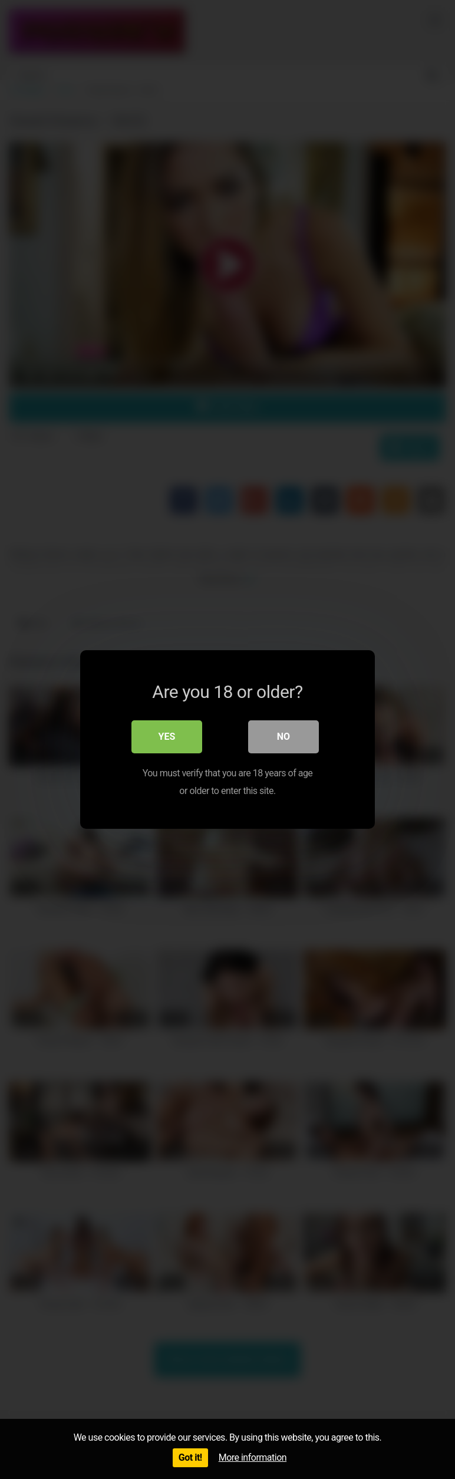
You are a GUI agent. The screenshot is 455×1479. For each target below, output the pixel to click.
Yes (167, 736)
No (283, 736)
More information (252, 1457)
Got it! (190, 1457)
